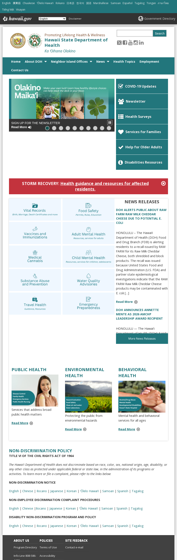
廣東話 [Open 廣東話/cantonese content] (17, 3)
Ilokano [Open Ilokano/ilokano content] (60, 3)
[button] (109, 122)
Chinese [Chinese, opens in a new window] (27, 455)
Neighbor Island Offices (69, 61)
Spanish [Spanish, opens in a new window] (122, 455)
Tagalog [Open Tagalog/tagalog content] (139, 3)
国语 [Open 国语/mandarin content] (88, 3)
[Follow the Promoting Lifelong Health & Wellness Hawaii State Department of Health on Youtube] (130, 42)
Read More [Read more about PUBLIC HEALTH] (20, 387)
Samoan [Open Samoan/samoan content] (116, 3)
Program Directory (25, 511)
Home (16, 61)
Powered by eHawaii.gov (143, 543)
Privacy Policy (48, 528)
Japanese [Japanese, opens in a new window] (56, 455)
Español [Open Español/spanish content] (127, 3)
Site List (19, 532)
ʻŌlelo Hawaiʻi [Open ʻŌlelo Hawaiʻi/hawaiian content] (45, 3)
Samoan (108, 489)
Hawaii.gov (16, 19)
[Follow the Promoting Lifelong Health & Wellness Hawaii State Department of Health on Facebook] (125, 42)
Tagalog (138, 489)
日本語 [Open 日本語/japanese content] (70, 3)
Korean (72, 489)
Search (160, 33)
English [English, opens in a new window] (14, 455)
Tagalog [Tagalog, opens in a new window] (138, 455)
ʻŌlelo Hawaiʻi (89, 489)
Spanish (122, 489)
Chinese (27, 489)
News (100, 61)
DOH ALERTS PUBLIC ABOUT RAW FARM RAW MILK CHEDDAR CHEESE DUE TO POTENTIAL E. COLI (141, 179)
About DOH (33, 61)
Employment (149, 61)
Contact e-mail (74, 511)
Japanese (56, 489)
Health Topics (124, 61)
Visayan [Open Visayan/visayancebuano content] (20, 9)
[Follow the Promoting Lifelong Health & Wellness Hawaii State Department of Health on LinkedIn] (141, 42)
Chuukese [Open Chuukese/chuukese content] (29, 3)
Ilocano (42, 489)
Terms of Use (48, 511)
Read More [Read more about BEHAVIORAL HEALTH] (126, 393)
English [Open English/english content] (6, 3)
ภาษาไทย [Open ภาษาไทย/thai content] (163, 3)
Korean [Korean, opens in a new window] (72, 455)
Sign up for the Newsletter (35, 125)
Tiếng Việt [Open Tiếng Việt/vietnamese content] (8, 9)
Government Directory (159, 19)
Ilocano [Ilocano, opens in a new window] (42, 455)
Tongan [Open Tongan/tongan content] (151, 3)
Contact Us (19, 70)
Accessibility (47, 519)
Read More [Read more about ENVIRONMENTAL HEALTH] (73, 393)
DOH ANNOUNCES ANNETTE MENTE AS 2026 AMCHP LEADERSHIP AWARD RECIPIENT (139, 278)
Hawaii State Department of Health (76, 42)
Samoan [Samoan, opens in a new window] (108, 455)
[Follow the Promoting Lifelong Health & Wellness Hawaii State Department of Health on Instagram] (136, 42)
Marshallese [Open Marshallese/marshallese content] (101, 3)
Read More (128, 265)
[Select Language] (52, 18)
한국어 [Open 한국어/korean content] (80, 3)
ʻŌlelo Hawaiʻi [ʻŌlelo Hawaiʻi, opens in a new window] (89, 455)
